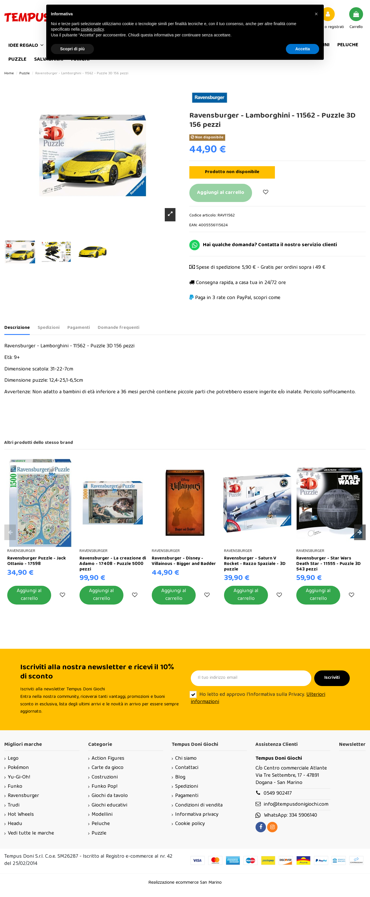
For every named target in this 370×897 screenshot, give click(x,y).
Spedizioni (49, 328)
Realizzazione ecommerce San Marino (185, 883)
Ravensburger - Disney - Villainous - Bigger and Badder (184, 561)
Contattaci (186, 768)
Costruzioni (105, 777)
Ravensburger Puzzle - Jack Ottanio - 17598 (36, 561)
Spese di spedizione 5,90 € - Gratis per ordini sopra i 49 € (260, 267)
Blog (180, 777)
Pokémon (18, 768)
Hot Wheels (21, 814)
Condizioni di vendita (199, 805)
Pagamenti (78, 328)
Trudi (13, 805)
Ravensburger (23, 796)
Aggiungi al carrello (220, 192)
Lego (13, 758)
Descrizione (17, 328)
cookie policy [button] (92, 29)
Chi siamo (186, 758)
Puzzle (99, 833)
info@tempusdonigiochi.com (296, 804)
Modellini (102, 814)
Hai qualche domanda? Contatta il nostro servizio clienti (270, 245)
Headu (15, 824)
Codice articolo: (203, 215)
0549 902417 (278, 793)
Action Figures (108, 758)
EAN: (193, 225)
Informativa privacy (197, 814)
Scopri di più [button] (72, 49)
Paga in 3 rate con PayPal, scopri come (237, 298)
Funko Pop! (104, 786)
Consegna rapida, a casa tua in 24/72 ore (241, 283)
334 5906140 (303, 815)
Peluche (101, 824)
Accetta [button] (302, 49)
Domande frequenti (118, 328)
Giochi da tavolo (110, 796)
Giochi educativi (109, 805)
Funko (15, 786)
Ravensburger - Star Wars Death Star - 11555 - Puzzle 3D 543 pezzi (328, 564)
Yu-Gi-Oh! (19, 777)
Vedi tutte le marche (31, 833)
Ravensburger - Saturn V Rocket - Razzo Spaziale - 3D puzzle (255, 564)
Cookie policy (190, 824)
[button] (316, 13)
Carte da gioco (107, 768)
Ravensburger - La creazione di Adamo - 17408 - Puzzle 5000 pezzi (112, 564)
